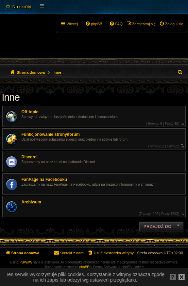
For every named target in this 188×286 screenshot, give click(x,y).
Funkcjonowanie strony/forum (50, 134)
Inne (10, 97)
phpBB (84, 267)
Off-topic (29, 112)
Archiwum (31, 202)
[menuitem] (18, 7)
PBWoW (25, 262)
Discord (29, 157)
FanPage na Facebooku (44, 179)
